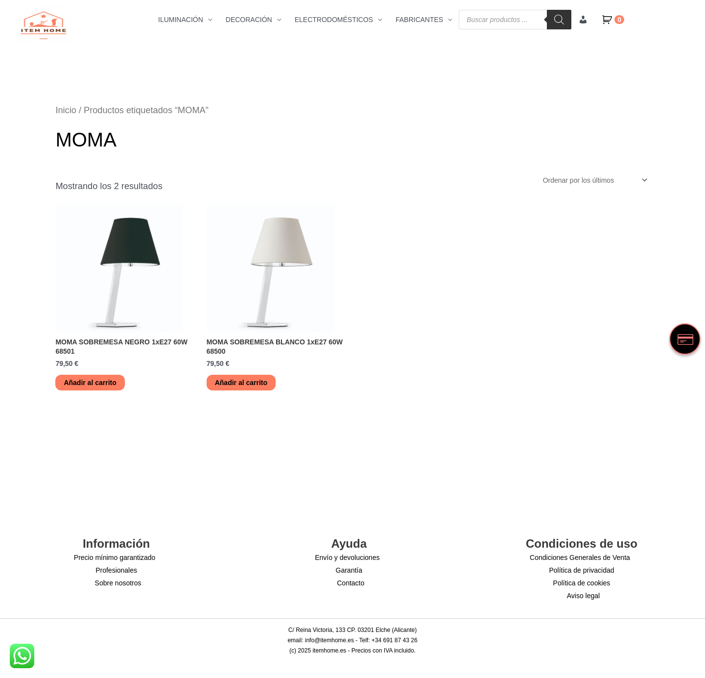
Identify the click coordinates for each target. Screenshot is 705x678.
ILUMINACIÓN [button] (180, 20)
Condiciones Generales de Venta (580, 557)
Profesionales (116, 570)
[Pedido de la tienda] (593, 180)
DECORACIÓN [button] (249, 20)
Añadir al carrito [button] (90, 383)
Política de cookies (582, 583)
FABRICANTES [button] (419, 20)
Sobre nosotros (118, 583)
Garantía (349, 570)
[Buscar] (559, 19)
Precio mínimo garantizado (115, 557)
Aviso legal (583, 596)
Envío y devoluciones (347, 557)
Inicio (65, 110)
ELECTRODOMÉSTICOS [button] (334, 20)
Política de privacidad (581, 570)
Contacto (350, 583)
